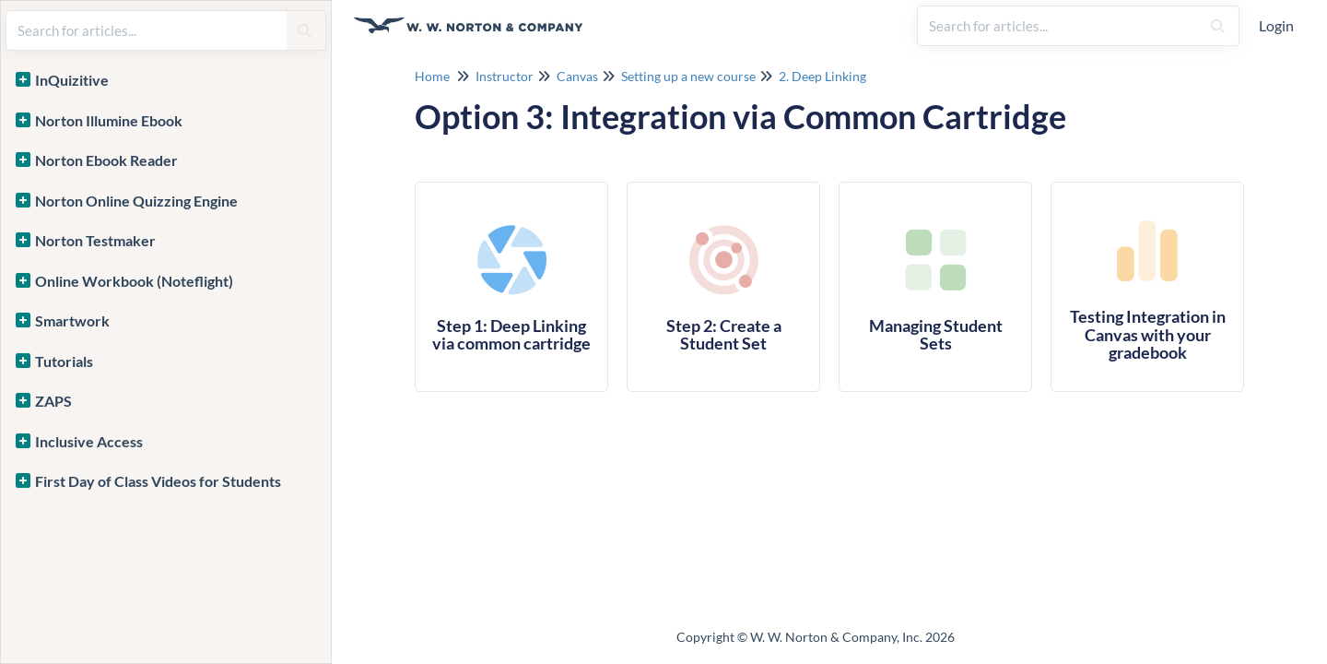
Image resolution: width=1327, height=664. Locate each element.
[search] (1059, 25)
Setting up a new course (688, 76)
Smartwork (72, 320)
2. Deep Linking (822, 76)
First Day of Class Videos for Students (158, 481)
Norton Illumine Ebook (108, 120)
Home (432, 76)
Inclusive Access (89, 441)
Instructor (505, 76)
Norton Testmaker (95, 240)
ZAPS (53, 400)
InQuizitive (72, 80)
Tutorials (64, 361)
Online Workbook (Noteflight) (134, 281)
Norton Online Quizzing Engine (136, 200)
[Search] (1218, 25)
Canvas (577, 76)
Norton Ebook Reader (106, 160)
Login (1276, 25)
